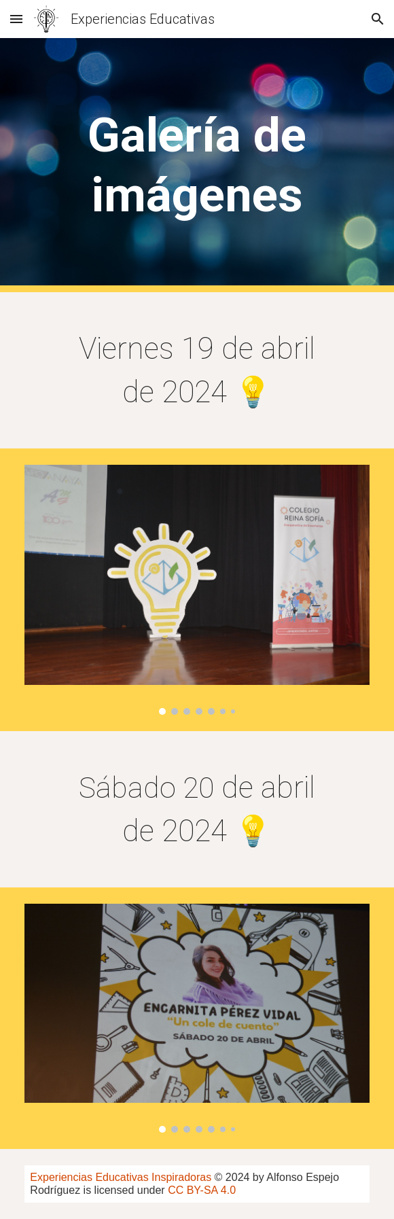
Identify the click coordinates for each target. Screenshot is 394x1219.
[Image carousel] (196, 590)
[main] (196, 165)
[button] (16, 18)
